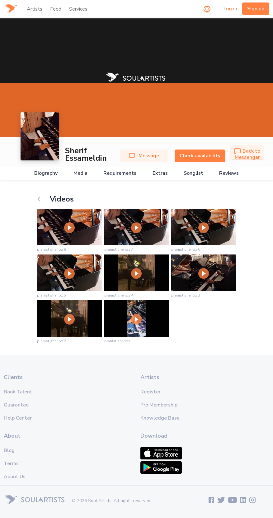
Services (78, 9)
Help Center (18, 418)
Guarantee (16, 405)
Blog (9, 450)
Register (150, 392)
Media (80, 173)
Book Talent (18, 392)
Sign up (255, 8)
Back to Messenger (247, 154)
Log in (230, 8)
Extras (160, 173)
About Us (15, 476)
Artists (34, 9)
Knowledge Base (160, 418)
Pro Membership (158, 405)
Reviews (229, 173)
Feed (55, 9)
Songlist (193, 173)
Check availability (200, 155)
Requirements (119, 173)
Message (144, 155)
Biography (46, 173)
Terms (11, 463)
